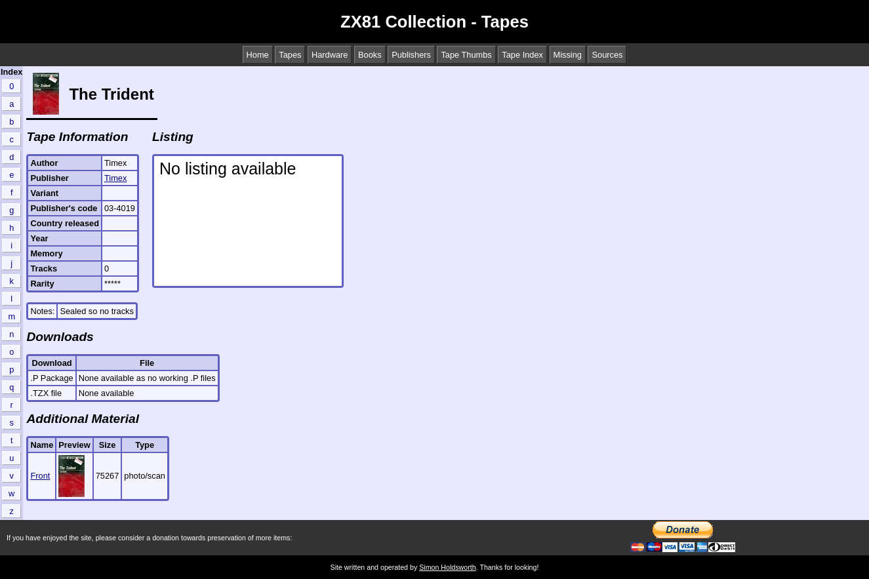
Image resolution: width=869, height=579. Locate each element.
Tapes (290, 55)
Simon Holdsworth (447, 567)
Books (370, 55)
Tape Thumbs (466, 55)
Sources (607, 55)
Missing (568, 55)
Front (40, 476)
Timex (115, 178)
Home (258, 55)
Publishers (411, 55)
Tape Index (522, 55)
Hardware (330, 55)
